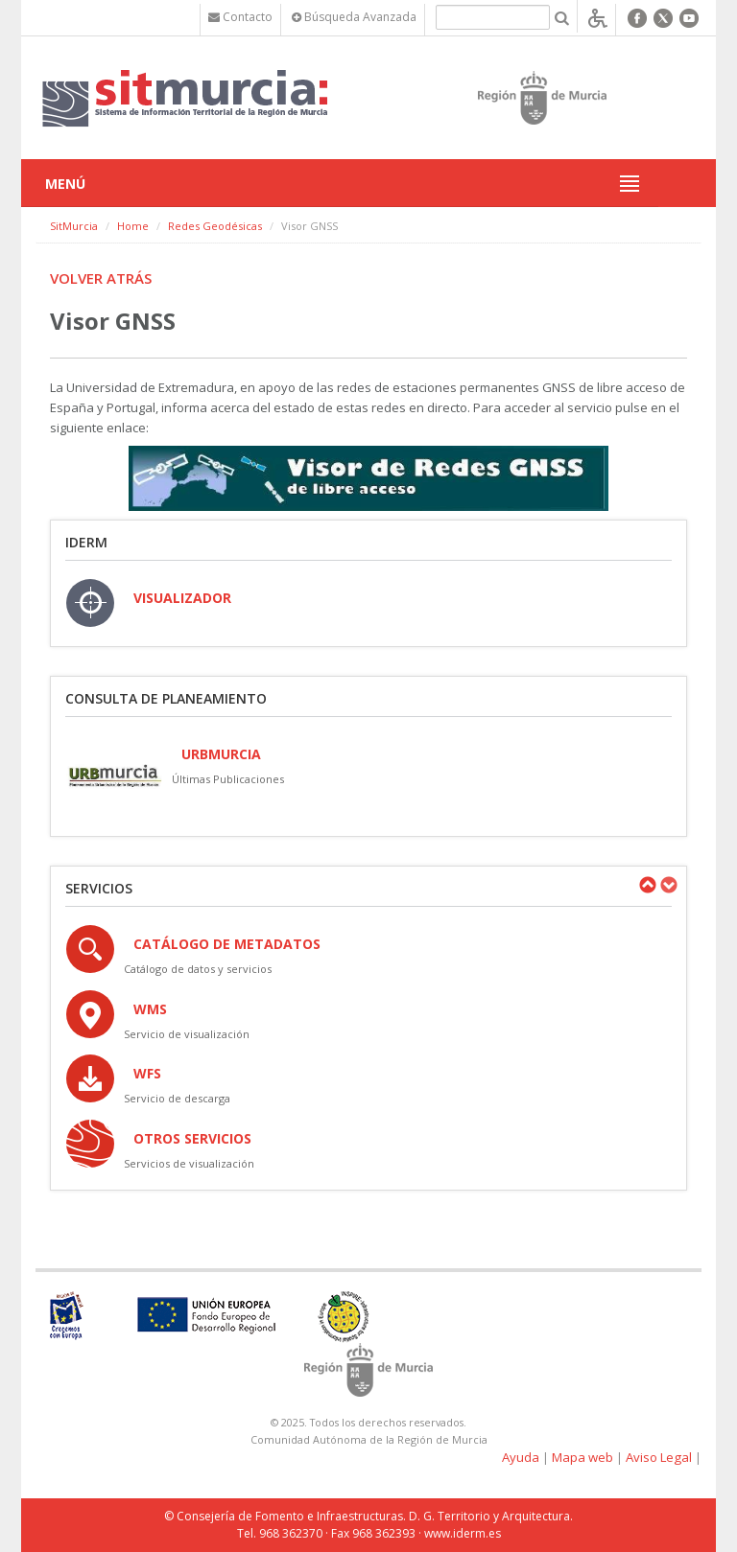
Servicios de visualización (189, 1163)
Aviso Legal (659, 1457)
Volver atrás (101, 278)
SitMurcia (74, 226)
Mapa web (582, 1457)
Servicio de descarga (177, 1098)
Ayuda (520, 1457)
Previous (646, 884)
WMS (150, 1009)
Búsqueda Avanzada (354, 17)
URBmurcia (221, 754)
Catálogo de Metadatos (227, 944)
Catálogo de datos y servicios (198, 968)
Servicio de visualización (187, 1034)
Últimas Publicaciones (228, 779)
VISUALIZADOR (182, 598)
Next (668, 884)
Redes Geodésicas (215, 226)
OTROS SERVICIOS (192, 1138)
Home (133, 226)
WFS (147, 1073)
